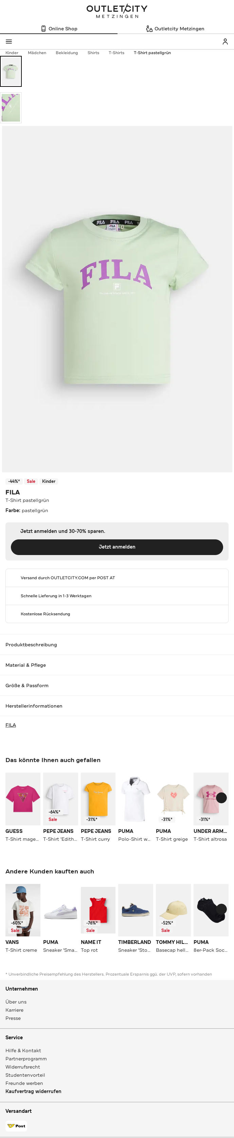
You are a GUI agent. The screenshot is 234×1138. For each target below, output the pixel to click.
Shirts (97, 53)
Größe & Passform (117, 685)
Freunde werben (24, 1083)
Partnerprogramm (26, 1059)
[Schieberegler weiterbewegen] (221, 797)
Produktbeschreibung (117, 644)
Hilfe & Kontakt (23, 1050)
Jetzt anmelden (117, 547)
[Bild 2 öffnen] (11, 107)
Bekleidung (70, 53)
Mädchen (40, 53)
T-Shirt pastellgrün (152, 53)
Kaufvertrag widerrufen (33, 1091)
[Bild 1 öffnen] (11, 71)
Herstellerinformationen (117, 705)
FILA (12, 492)
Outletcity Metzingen (117, 11)
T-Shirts (120, 53)
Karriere (14, 1010)
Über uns (15, 1002)
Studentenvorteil (25, 1075)
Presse (13, 1018)
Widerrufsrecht (22, 1067)
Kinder (15, 53)
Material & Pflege (117, 665)
